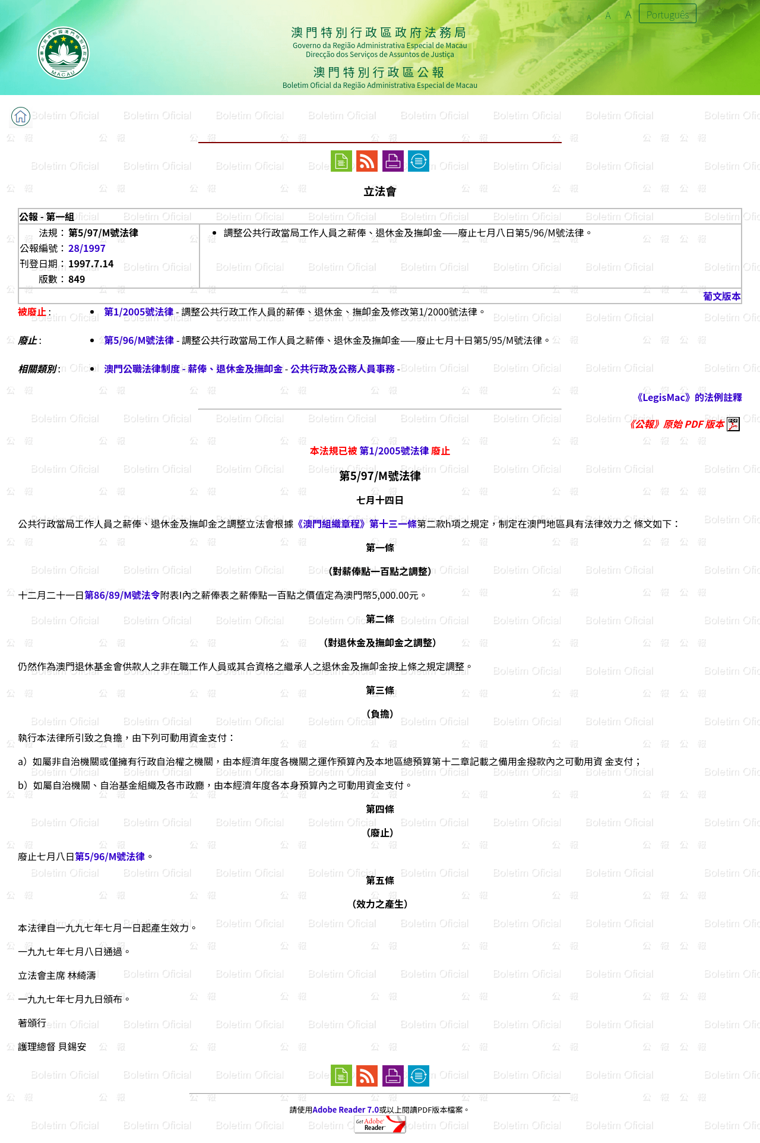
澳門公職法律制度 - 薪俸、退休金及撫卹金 (193, 368)
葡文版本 (722, 296)
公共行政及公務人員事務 (342, 368)
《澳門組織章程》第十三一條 (355, 523)
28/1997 (87, 248)
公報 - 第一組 (46, 216)
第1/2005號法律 (138, 311)
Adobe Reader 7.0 (346, 1109)
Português (668, 14)
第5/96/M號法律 (139, 340)
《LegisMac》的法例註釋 (687, 397)
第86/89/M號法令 (122, 595)
